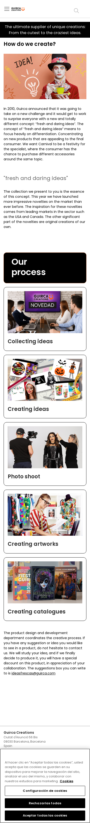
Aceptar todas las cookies (45, 815)
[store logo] (22, 9)
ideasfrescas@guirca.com (33, 673)
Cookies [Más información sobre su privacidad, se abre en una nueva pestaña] (66, 781)
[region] (45, 786)
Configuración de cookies (45, 790)
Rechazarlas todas (45, 803)
